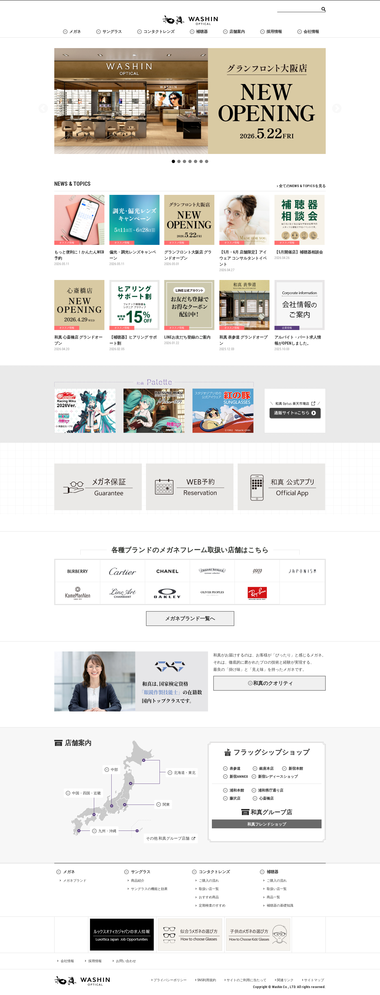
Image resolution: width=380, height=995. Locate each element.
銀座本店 (266, 768)
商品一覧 (273, 897)
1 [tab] (174, 162)
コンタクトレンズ (158, 31)
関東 (166, 804)
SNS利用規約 (206, 980)
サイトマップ (314, 980)
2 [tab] (180, 162)
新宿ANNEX (239, 776)
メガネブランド (74, 881)
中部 (114, 770)
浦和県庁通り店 (270, 790)
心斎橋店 (266, 798)
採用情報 (274, 31)
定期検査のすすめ (212, 905)
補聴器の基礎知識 (280, 905)
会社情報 (311, 31)
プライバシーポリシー (170, 980)
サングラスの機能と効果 (149, 889)
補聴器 (202, 31)
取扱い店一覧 (209, 889)
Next (336, 108)
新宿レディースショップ (278, 776)
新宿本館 (296, 768)
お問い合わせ (126, 961)
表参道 (235, 768)
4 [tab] (191, 162)
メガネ (75, 31)
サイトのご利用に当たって (246, 980)
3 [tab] (185, 162)
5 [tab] (196, 162)
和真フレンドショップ (266, 824)
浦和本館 (237, 790)
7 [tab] (207, 162)
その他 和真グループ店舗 (167, 838)
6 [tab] (202, 162)
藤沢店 (235, 798)
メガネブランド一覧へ (190, 618)
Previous (43, 108)
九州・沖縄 (107, 831)
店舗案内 (237, 31)
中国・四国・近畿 (86, 793)
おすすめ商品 (209, 897)
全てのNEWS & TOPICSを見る (302, 186)
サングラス (112, 31)
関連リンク (285, 980)
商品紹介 (137, 881)
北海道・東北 (185, 773)
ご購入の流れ (209, 881)
